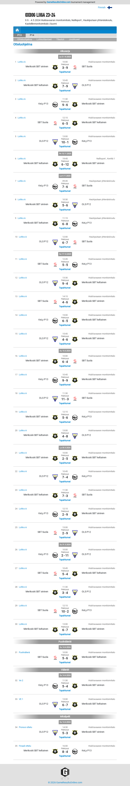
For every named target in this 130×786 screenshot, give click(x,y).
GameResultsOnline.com (58, 2)
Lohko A (21, 62)
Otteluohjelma (24, 39)
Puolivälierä (24, 652)
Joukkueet (74, 39)
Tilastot (60, 39)
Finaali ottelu (25, 746)
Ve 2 (21, 680)
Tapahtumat (64, 72)
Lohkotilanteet (44, 39)
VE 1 (21, 699)
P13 (19, 35)
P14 (32, 35)
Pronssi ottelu (25, 727)
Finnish (107, 7)
